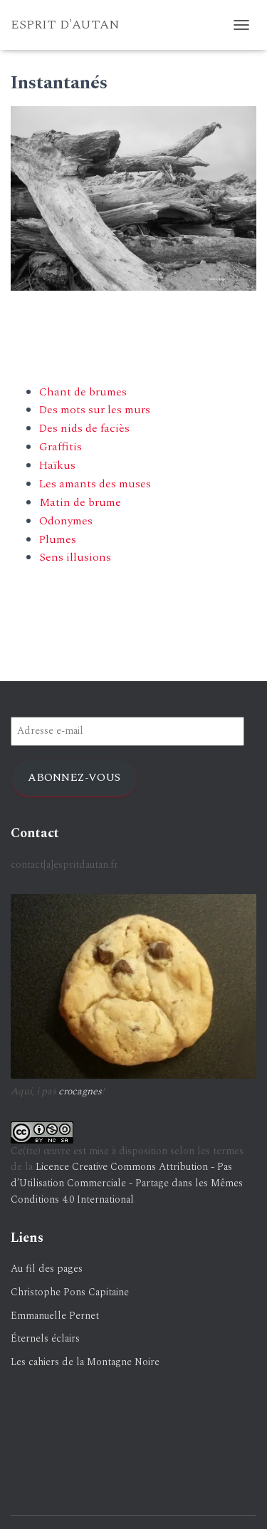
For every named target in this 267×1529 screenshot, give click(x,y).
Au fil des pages (47, 1268)
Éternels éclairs (45, 1338)
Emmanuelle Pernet (55, 1315)
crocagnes (80, 1091)
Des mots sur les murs (94, 409)
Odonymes (66, 520)
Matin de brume (80, 502)
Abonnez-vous (74, 777)
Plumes (57, 539)
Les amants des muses (95, 483)
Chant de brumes (83, 391)
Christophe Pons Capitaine (70, 1292)
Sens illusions (75, 557)
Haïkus (57, 465)
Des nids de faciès (84, 428)
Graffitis (60, 446)
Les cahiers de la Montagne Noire (85, 1361)
